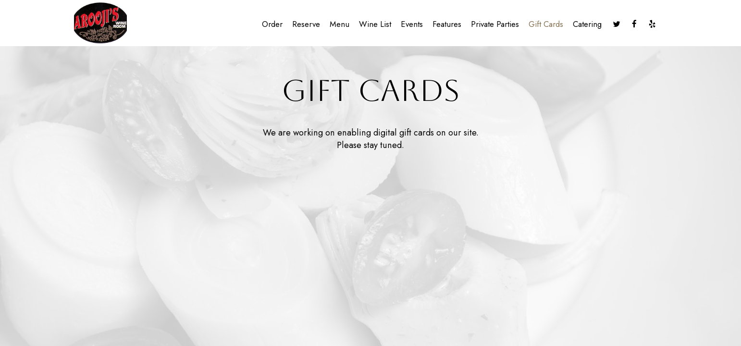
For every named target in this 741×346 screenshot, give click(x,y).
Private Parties (495, 24)
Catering (587, 24)
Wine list (375, 24)
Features (446, 24)
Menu (339, 24)
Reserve (306, 24)
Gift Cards (546, 24)
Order (272, 24)
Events (412, 24)
